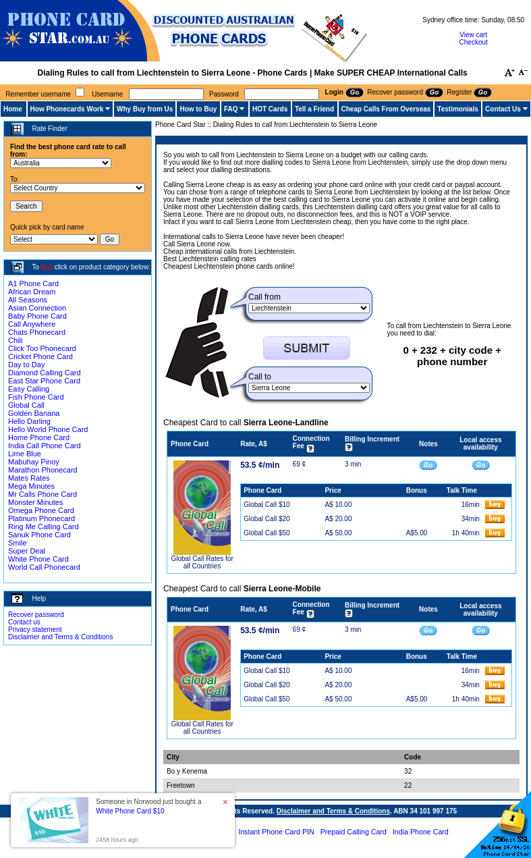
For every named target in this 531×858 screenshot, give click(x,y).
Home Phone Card (38, 437)
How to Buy (198, 109)
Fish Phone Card (36, 397)
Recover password (36, 614)
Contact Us (503, 109)
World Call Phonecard (44, 567)
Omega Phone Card (41, 510)
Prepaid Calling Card (353, 832)
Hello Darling (29, 421)
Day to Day (26, 364)
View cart (473, 34)
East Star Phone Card (44, 381)
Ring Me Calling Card (43, 526)
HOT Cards (269, 109)
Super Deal (26, 551)
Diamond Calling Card (44, 373)
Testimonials (457, 109)
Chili (15, 340)
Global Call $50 (266, 533)
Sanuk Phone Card (39, 535)
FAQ (231, 109)
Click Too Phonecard (42, 348)
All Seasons (27, 300)
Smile (17, 543)
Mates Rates (29, 478)
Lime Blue (24, 454)
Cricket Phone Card (40, 356)
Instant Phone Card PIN (276, 832)
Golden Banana (33, 413)
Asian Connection (37, 308)
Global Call (26, 405)
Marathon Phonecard (43, 470)
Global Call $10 (266, 504)
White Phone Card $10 (130, 811)
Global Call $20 (266, 518)
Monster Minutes (35, 502)
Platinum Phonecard (41, 518)
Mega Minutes (31, 486)
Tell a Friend (314, 109)
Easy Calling (28, 389)
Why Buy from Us (145, 109)
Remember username (38, 94)
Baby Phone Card (37, 316)
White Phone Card (38, 559)
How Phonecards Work (67, 109)
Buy (47, 267)
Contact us (24, 622)
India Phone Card (421, 832)
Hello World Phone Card (48, 429)
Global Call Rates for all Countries (202, 562)
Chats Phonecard (36, 332)
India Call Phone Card (44, 445)
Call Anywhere (31, 324)
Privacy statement (34, 629)
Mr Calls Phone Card (42, 494)
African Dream (31, 292)
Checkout (473, 42)
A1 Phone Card (33, 283)
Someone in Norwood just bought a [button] (148, 806)
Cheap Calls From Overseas (386, 109)
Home (12, 109)
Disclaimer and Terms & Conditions (60, 637)
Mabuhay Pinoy (33, 462)
